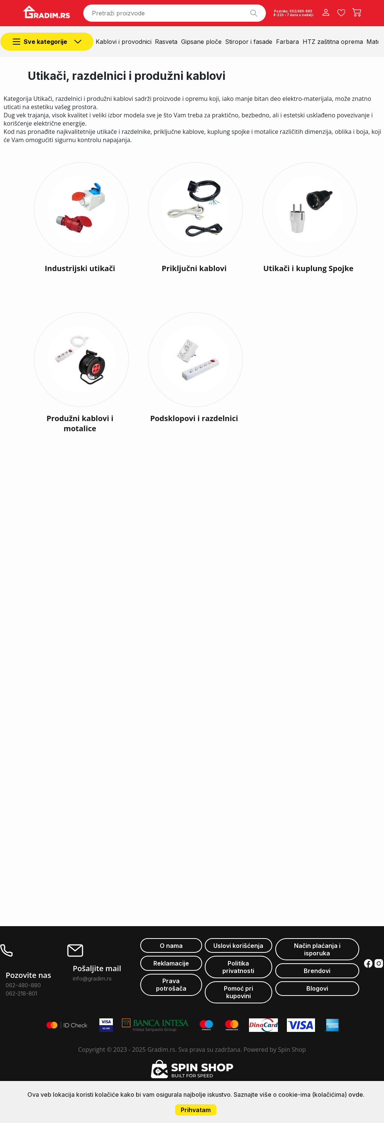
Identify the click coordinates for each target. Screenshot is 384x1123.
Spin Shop (292, 1049)
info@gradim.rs (92, 978)
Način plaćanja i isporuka (317, 949)
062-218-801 (21, 993)
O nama (171, 945)
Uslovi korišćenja (238, 945)
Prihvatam (196, 1110)
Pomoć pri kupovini (238, 992)
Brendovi (317, 971)
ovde (355, 1094)
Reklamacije (171, 963)
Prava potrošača (171, 984)
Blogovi (317, 988)
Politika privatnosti (238, 967)
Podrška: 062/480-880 (293, 11)
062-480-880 (23, 985)
